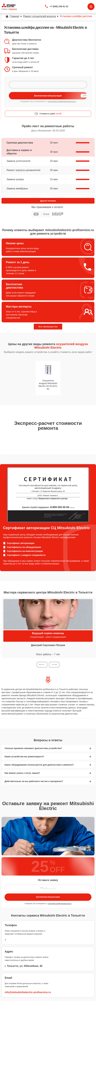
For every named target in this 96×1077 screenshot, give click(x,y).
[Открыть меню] (90, 6)
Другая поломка (48, 201)
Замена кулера (15, 179)
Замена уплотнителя (18, 161)
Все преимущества (48, 326)
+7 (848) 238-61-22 (59, 6)
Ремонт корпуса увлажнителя (23, 170)
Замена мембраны (17, 188)
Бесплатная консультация (48, 897)
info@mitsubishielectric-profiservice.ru (28, 992)
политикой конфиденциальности (62, 101)
